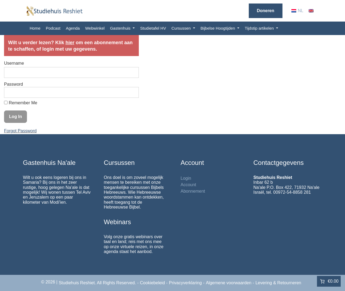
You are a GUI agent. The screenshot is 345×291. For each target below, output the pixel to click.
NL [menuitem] (300, 10)
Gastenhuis (121, 28)
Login (186, 178)
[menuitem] (297, 11)
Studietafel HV (153, 28)
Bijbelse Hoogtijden (218, 28)
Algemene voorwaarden (228, 282)
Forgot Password (20, 131)
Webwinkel (95, 28)
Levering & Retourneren (278, 282)
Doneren (265, 10)
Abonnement (193, 191)
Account (188, 184)
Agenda (73, 28)
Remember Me (20, 103)
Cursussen (181, 28)
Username (14, 63)
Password (13, 84)
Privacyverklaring (185, 282)
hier (69, 42)
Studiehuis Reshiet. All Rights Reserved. (97, 282)
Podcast (53, 28)
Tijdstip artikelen (260, 28)
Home (35, 28)
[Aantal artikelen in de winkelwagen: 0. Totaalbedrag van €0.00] (329, 281)
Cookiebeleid (152, 282)
